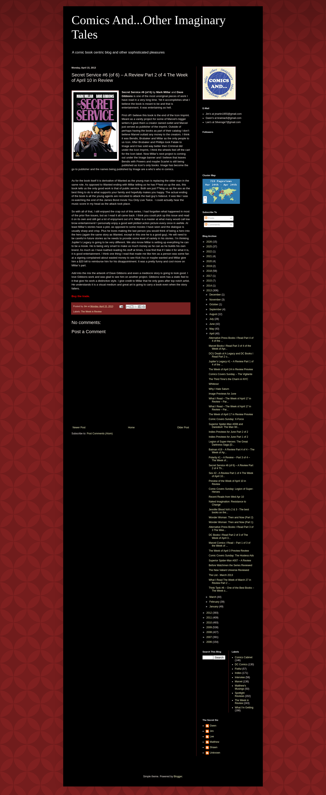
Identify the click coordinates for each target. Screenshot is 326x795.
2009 (209, 627)
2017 (209, 275)
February (214, 601)
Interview (240, 677)
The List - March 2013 (221, 575)
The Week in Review (91, 311)
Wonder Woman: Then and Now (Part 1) (231, 522)
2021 (209, 256)
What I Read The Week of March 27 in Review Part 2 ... (230, 581)
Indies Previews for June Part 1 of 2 (228, 436)
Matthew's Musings (240, 687)
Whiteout (214, 384)
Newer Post (79, 427)
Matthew (214, 741)
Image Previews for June (222, 393)
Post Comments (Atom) (100, 433)
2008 (209, 632)
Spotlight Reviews (240, 694)
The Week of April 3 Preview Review (229, 550)
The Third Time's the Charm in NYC (228, 379)
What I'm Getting (244, 707)
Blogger (178, 776)
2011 (209, 617)
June (212, 324)
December (215, 294)
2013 (209, 290)
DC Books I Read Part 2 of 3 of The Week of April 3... (228, 536)
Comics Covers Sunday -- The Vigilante (230, 374)
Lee (212, 736)
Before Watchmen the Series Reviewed (230, 565)
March (213, 597)
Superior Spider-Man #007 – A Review (230, 560)
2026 (209, 241)
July (212, 319)
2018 (209, 270)
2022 (209, 251)
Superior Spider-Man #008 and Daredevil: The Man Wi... (226, 426)
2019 (209, 266)
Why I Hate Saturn (219, 389)
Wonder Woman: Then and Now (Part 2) (231, 517)
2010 (209, 622)
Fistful (238, 668)
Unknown (215, 752)
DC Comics (241, 664)
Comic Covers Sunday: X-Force (226, 419)
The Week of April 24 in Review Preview (231, 369)
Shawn (213, 747)
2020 (209, 261)
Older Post (183, 427)
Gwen (213, 725)
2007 (209, 637)
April (212, 333)
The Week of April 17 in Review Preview (231, 414)
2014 (209, 285)
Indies (238, 673)
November (215, 299)
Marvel (238, 681)
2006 (209, 641)
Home (131, 427)
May (212, 328)
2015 (209, 280)
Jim (212, 731)
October (214, 304)
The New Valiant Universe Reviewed (229, 570)
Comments (212, 224)
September (215, 309)
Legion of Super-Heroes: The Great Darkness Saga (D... (228, 443)
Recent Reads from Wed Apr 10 (226, 496)
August (213, 314)
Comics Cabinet (244, 657)
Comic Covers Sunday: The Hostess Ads (231, 555)
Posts (209, 218)
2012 (209, 612)
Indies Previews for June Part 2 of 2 (228, 431)
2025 (209, 246)
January (214, 606)
